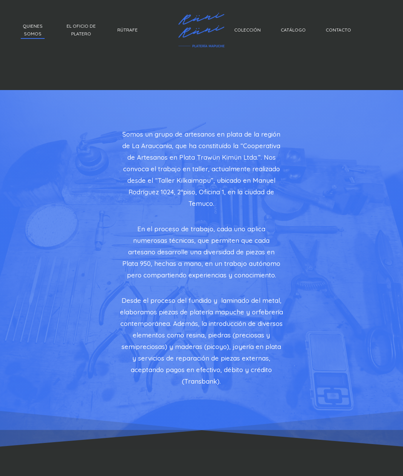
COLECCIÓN (247, 30)
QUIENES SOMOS (33, 30)
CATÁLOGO (293, 30)
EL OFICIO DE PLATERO (81, 30)
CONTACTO (338, 30)
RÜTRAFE (127, 30)
